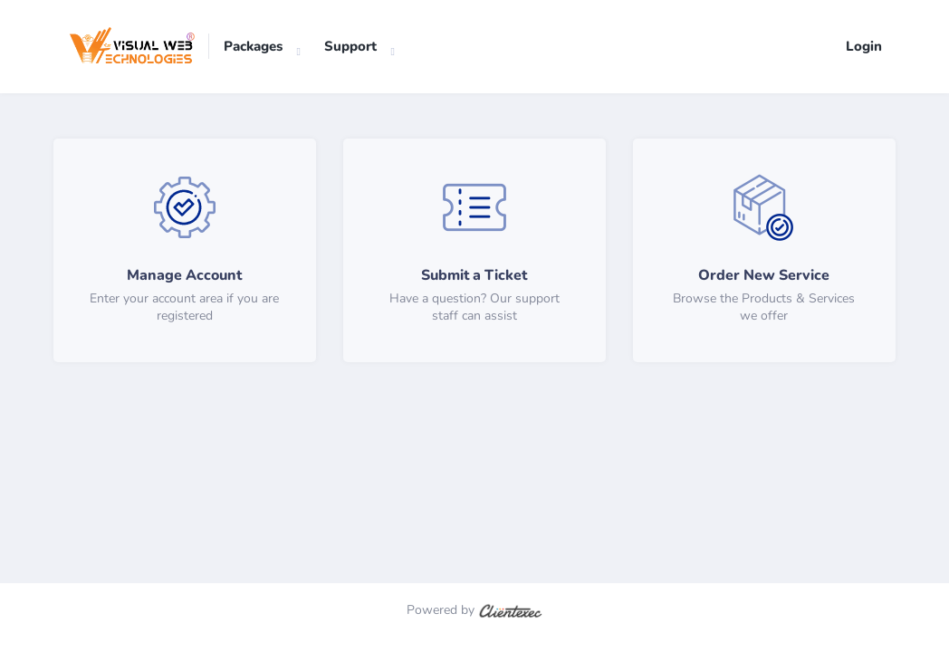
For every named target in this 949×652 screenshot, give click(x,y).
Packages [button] (253, 46)
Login (864, 46)
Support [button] (350, 46)
